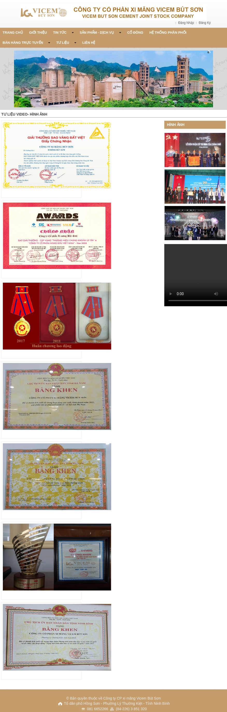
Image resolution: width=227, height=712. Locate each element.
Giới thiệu (38, 32)
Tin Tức (63, 32)
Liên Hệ (88, 43)
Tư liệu (66, 42)
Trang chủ (13, 32)
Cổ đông (135, 32)
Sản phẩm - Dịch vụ (100, 32)
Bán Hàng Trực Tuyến (26, 42)
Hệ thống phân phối (168, 32)
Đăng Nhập (186, 23)
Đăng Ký (205, 23)
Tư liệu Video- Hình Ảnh (24, 114)
